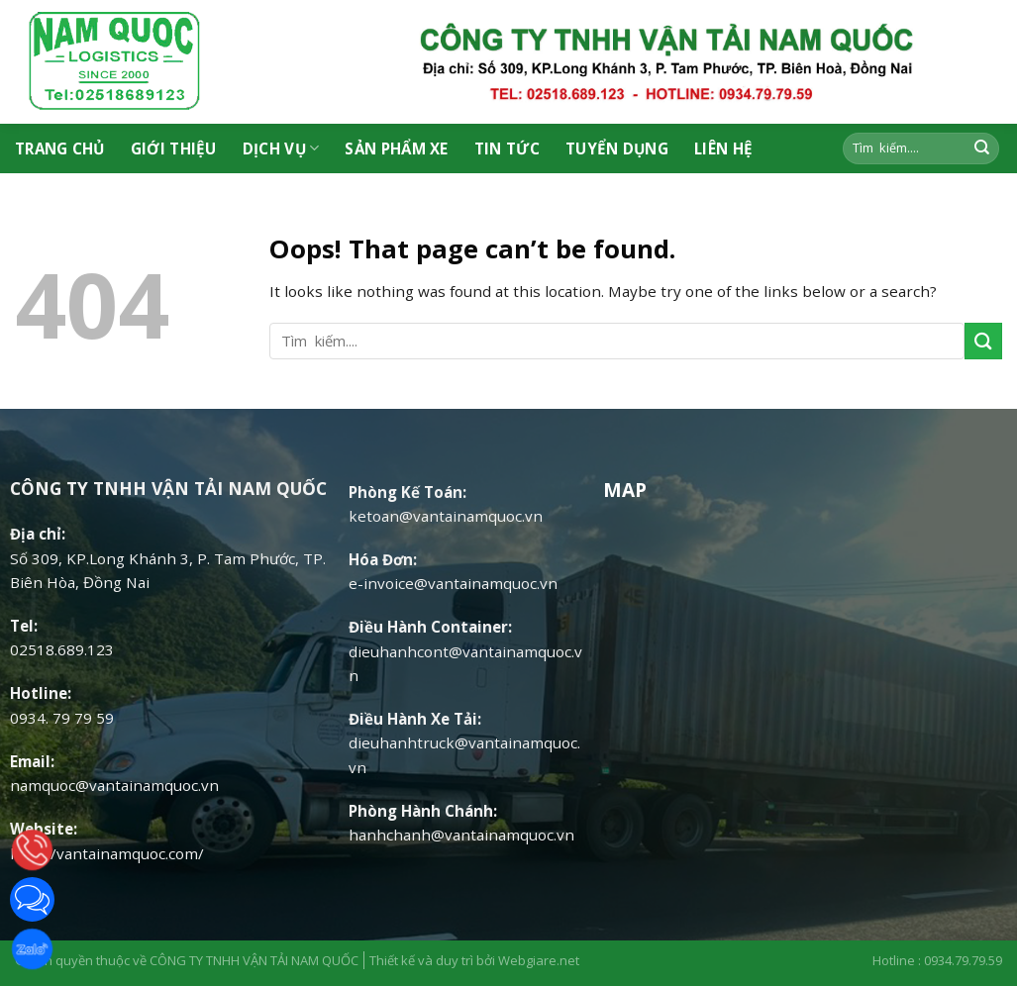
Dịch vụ (281, 148)
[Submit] (982, 148)
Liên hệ (723, 148)
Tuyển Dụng (616, 148)
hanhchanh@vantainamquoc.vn (461, 834)
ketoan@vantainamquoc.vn (446, 516)
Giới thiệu (174, 148)
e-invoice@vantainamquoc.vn (453, 583)
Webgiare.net (538, 960)
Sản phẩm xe (396, 148)
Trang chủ (60, 148)
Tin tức (507, 148)
